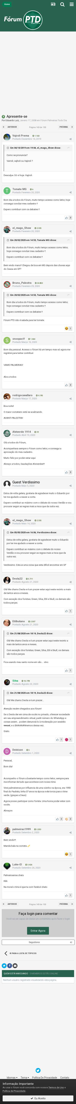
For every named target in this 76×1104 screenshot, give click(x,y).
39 (36, 432)
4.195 (39, 395)
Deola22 (41, 633)
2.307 (31, 621)
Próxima (64, 127)
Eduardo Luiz (12, 120)
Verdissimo (43, 532)
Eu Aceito (38, 1098)
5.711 (29, 579)
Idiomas (12, 1077)
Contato (64, 1077)
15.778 (26, 681)
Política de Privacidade (14, 1091)
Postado (26, 139)
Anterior (12, 127)
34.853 (39, 283)
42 (71, 942)
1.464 (31, 339)
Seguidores (34, 942)
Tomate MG (43, 240)
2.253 (37, 829)
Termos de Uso (56, 1087)
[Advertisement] (38, 74)
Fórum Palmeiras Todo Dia (54, 120)
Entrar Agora (38, 930)
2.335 (38, 228)
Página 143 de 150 (38, 127)
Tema (25, 1077)
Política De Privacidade (44, 1077)
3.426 (28, 865)
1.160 (35, 136)
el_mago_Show (45, 148)
